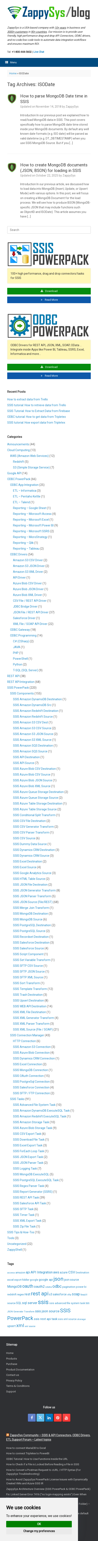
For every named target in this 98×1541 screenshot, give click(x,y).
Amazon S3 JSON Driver (29, 566)
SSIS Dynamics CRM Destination (34, 850)
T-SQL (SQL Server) (25, 670)
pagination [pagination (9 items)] (68, 1286)
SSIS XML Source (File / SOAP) (33, 1029)
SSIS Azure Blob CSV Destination (34, 768)
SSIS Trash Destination (28, 994)
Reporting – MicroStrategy (30, 537)
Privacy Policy (14, 1380)
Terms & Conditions (18, 1385)
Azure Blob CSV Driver (27, 583)
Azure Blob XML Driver (27, 595)
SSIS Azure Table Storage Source (35, 809)
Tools (10, 1238)
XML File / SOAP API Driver (30, 624)
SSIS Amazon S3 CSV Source (32, 728)
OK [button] (39, 1524)
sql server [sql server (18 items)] (29, 1303)
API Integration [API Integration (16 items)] (42, 1272)
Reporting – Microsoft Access (32, 513)
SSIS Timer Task (23, 1215)
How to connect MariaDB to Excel (26, 1448)
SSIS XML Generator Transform (33, 1018)
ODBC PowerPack (18, 479)
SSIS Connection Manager (27, 1035)
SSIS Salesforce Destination (31, 942)
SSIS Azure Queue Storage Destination (38, 792)
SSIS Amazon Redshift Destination (35, 710)
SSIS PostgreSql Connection (31, 1081)
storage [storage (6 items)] (81, 1319)
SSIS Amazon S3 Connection (32, 1047)
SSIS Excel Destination (27, 861)
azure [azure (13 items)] (64, 1272)
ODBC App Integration (24, 484)
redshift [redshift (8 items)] (12, 1294)
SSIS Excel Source (25, 867)
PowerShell (20, 658)
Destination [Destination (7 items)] (82, 1272)
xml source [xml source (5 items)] (30, 1326)
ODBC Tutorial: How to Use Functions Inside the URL (37, 1459)
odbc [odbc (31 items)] (57, 1286)
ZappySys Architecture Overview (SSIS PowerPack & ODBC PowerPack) (48, 1489)
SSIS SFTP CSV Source (28, 965)
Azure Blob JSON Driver (28, 589)
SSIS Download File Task (29, 1139)
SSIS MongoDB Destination (30, 913)
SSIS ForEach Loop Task (28, 1151)
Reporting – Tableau (26, 548)
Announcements (18, 444)
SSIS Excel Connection (27, 1064)
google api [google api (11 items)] (46, 1280)
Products (11, 1358)
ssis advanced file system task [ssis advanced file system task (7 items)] (67, 1303)
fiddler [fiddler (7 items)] (25, 1279)
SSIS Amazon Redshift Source (33, 716)
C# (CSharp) (21, 641)
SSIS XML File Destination (29, 1012)
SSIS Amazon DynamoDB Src (32, 705)
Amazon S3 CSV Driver (28, 560)
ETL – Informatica (24, 490)
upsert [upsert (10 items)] (11, 1326)
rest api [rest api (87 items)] (39, 1293)
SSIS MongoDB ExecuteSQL (31, 1174)
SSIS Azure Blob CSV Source (31, 774)
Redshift (18, 461)
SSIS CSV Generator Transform (33, 826)
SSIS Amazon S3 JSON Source (33, 734)
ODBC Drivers (18, 554)
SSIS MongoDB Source (28, 919)
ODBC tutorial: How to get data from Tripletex (36, 416)
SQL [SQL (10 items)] (18, 1303)
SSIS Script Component (28, 954)
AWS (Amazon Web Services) (29, 456)
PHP (16, 653)
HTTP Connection (24, 1041)
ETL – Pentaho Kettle (26, 496)
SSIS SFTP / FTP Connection (31, 1093)
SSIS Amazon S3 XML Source (32, 739)
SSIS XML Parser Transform (31, 1023)
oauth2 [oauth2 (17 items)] (39, 1286)
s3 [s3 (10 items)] (50, 1294)
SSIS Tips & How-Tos (20, 1232)
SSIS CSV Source (24, 838)
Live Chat (38, 51)
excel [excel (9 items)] (10, 1279)
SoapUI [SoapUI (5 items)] (83, 1294)
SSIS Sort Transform (26, 983)
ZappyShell (14, 1249)
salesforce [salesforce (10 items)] (60, 1294)
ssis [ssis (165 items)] (43, 1302)
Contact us (12, 1374)
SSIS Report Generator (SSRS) (33, 1191)
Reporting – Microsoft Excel (31, 519)
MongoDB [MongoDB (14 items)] (14, 1287)
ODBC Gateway (20, 629)
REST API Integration (20, 681)
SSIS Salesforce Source (28, 948)
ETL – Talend (21, 502)
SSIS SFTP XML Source (28, 977)
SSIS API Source (23, 763)
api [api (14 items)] (28, 1272)
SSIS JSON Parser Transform (32, 896)
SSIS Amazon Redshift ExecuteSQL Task (39, 1116)
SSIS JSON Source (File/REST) (33, 902)
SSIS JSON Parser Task (28, 1162)
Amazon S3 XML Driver (28, 571)
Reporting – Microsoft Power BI (33, 525)
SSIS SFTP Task (23, 1209)
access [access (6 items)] (11, 1272)
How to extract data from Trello (27, 399)
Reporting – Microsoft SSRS (31, 531)
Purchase (11, 1364)
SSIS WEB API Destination (29, 1006)
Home (13, 73)
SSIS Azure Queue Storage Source (35, 797)
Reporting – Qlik (23, 542)
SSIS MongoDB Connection (30, 1070)
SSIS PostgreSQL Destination (32, 925)
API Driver (19, 577)
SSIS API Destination (26, 757)
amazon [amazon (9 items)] (20, 1272)
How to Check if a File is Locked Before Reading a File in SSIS (42, 1464)
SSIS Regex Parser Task (28, 1186)
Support (11, 1391)
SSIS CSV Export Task (27, 1133)
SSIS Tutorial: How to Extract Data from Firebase (38, 411)
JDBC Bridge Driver (25, 606)
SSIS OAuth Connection (28, 1075)
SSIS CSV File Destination (29, 821)
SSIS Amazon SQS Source (30, 751)
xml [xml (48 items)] (20, 1325)
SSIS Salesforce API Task (29, 1203)
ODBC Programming (23, 635)
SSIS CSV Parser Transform (31, 832)
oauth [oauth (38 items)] (27, 1286)
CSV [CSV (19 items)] (71, 1272)
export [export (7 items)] (18, 1279)
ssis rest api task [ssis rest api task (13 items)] (45, 1319)
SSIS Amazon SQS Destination (33, 745)
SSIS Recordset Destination (31, 936)
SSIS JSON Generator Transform (34, 890)
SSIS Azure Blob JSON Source (32, 780)
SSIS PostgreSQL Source (29, 931)
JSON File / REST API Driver (30, 612)
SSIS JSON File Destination (30, 884)
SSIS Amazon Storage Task (31, 1122)
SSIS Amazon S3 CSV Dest (30, 722)
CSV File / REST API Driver (30, 600)
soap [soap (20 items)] (76, 1294)
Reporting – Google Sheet (29, 508)
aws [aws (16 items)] (56, 1272)
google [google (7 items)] (34, 1279)
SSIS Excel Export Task (28, 1145)
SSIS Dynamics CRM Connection (34, 1058)
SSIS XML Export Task (27, 1220)
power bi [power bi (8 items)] (81, 1286)
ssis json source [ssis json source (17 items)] (47, 1311)
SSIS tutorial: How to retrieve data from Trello (36, 405)
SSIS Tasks (17, 1099)
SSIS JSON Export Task (28, 1157)
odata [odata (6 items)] (48, 1286)
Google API (14, 473)
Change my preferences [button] (39, 1531)
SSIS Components (22, 693)
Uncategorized (16, 1244)
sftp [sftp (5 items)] (69, 1294)
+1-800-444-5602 (22, 51)
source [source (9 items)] (11, 1303)
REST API (13, 676)
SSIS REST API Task (26, 1197)
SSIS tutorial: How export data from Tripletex (36, 422)
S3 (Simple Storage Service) (31, 467)
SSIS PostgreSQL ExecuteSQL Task (36, 1180)
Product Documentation (20, 1369)
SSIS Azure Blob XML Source (32, 786)
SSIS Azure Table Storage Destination (37, 803)
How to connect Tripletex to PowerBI (27, 1453)
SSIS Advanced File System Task (34, 1104)
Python (17, 664)
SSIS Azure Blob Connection (31, 1052)
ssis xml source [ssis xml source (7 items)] (67, 1319)
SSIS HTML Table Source (29, 878)
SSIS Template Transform (30, 989)
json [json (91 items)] (58, 1279)
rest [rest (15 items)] (27, 1294)
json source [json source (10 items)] (71, 1279)
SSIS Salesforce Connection (31, 1087)
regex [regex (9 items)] (20, 1294)
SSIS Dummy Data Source (30, 844)
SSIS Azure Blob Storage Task (32, 1128)
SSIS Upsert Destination (28, 1000)
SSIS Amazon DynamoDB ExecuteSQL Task (41, 1110)
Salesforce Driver (24, 618)
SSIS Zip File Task (24, 1226)
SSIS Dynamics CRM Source (31, 855)
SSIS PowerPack (18, 687)
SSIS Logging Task (25, 1168)
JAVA (16, 647)
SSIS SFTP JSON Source (29, 971)
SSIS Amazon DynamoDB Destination (37, 699)
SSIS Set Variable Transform (31, 960)
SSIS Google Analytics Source (32, 873)
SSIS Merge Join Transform (31, 907)
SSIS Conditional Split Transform (34, 815)
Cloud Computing (18, 450)
